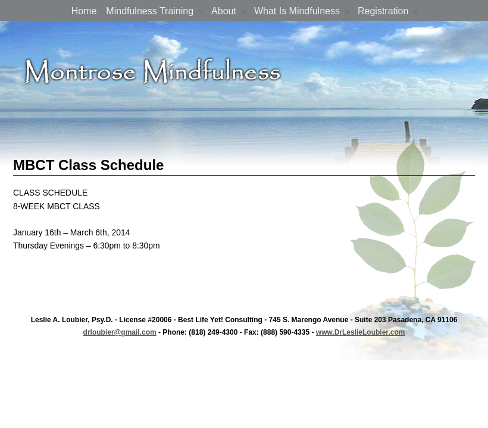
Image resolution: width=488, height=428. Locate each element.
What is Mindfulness (302, 13)
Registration (388, 13)
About (228, 13)
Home (84, 11)
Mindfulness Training (155, 13)
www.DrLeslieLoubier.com (360, 332)
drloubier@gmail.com (120, 332)
